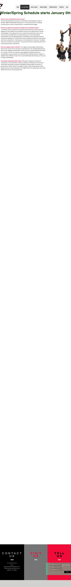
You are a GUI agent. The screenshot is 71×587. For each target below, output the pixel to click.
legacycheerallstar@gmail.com (12, 566)
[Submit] (67, 572)
